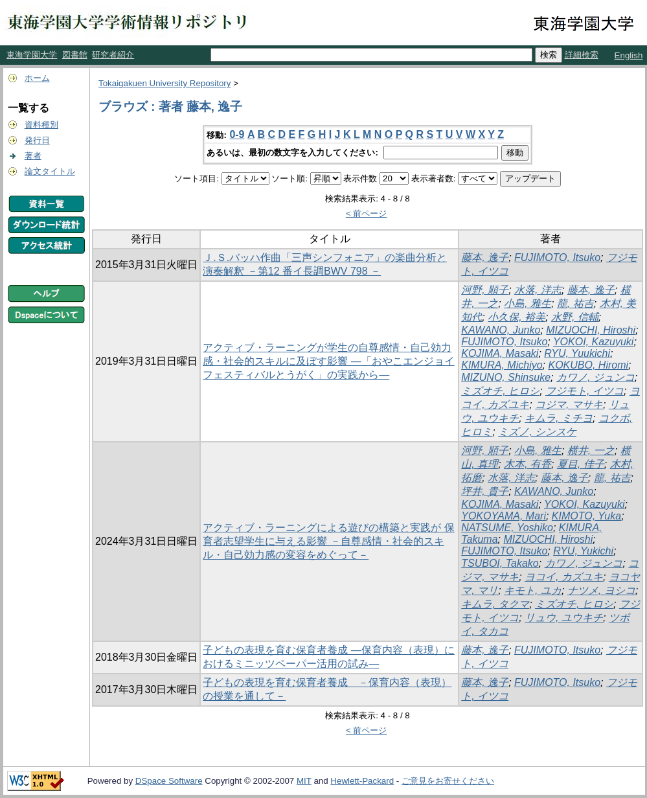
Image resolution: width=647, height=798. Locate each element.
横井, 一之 (591, 450)
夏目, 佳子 (580, 464)
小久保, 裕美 (516, 317)
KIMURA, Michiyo (501, 364)
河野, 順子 (484, 289)
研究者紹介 (113, 55)
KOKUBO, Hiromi (589, 364)
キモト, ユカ (533, 590)
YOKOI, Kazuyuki (593, 341)
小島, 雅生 (527, 303)
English (629, 55)
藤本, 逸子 (484, 257)
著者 (33, 156)
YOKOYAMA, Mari (503, 515)
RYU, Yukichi (583, 550)
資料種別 (41, 125)
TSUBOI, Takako (499, 563)
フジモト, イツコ (584, 390)
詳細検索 (581, 55)
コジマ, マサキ (569, 404)
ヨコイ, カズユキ (564, 576)
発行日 (37, 140)
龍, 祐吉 (575, 303)
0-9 (236, 134)
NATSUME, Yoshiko (507, 527)
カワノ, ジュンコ (595, 377)
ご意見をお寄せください (448, 781)
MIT (304, 781)
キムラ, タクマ (495, 604)
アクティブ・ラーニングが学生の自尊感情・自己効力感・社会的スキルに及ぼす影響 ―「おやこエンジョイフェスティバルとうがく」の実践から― (328, 361)
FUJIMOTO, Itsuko (557, 257)
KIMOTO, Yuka (586, 515)
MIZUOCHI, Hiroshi (590, 330)
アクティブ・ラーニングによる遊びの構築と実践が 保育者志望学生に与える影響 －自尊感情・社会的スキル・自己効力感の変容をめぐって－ (328, 541)
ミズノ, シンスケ (537, 431)
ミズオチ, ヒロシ (500, 390)
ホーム (37, 78)
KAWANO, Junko (500, 330)
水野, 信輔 (574, 317)
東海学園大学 (31, 55)
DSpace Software (169, 781)
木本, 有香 (527, 464)
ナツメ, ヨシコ (601, 590)
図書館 (74, 55)
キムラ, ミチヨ (559, 418)
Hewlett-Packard (362, 781)
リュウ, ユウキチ (564, 617)
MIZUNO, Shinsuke (506, 377)
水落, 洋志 (538, 289)
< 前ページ (366, 213)
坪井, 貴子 (484, 491)
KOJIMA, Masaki (499, 353)
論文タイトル (50, 171)
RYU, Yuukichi (577, 353)
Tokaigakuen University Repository (164, 83)
